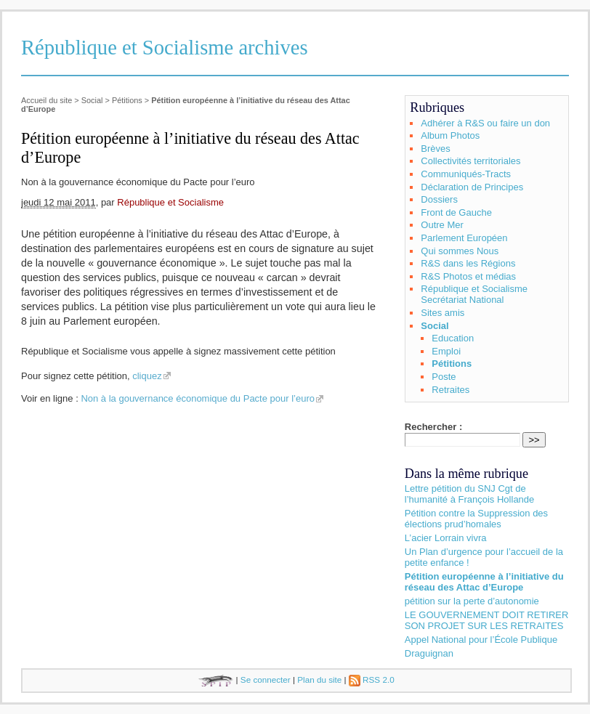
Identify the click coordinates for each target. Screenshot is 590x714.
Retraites (450, 389)
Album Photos (450, 135)
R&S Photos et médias (468, 276)
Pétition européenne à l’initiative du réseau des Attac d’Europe (484, 582)
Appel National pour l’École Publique (481, 639)
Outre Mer (442, 224)
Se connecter (266, 679)
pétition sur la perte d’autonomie (472, 601)
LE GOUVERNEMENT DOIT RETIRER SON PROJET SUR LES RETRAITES (487, 620)
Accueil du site (46, 100)
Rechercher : (433, 426)
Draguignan (429, 653)
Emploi (446, 351)
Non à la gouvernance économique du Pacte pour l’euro (198, 398)
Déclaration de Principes (472, 187)
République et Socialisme (170, 202)
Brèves (435, 148)
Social (92, 100)
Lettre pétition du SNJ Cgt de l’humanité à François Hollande (469, 494)
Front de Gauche (456, 212)
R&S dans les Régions (468, 263)
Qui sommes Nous (459, 251)
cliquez (146, 375)
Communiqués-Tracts (466, 174)
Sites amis (442, 312)
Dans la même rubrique (466, 473)
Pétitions (127, 100)
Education (453, 338)
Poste (444, 376)
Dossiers (439, 199)
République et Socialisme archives (164, 47)
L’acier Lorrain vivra (446, 537)
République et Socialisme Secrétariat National (474, 294)
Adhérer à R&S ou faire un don (485, 123)
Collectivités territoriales (470, 160)
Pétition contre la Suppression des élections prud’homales (476, 519)
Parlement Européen (464, 237)
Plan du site (319, 679)
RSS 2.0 (372, 679)
